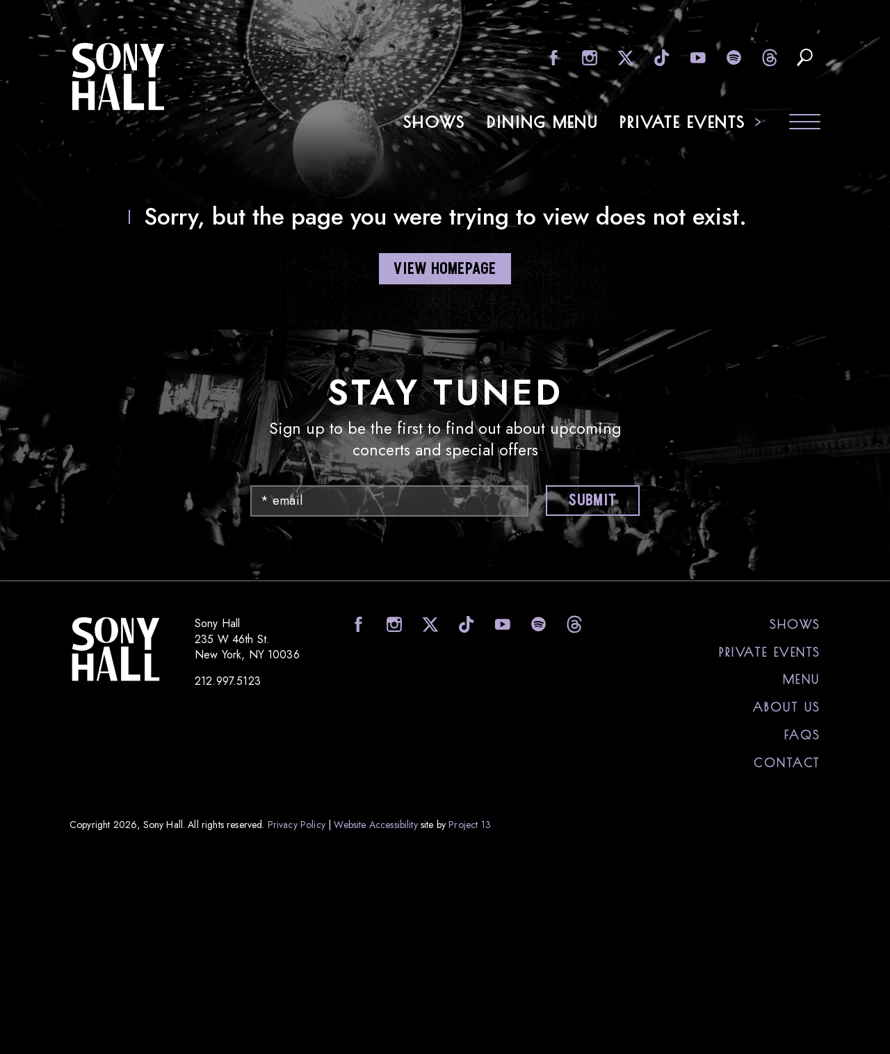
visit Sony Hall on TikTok (660, 57)
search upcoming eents (804, 57)
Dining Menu (543, 121)
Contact (787, 762)
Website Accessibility (375, 824)
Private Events (683, 121)
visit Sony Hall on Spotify (732, 57)
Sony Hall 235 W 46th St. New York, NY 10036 (247, 638)
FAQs (802, 734)
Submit (590, 501)
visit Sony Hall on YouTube (696, 57)
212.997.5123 (228, 680)
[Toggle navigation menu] (805, 123)
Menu (801, 679)
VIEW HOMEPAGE (444, 269)
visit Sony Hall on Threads (768, 57)
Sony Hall (118, 76)
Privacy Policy (296, 824)
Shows (435, 121)
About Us (786, 706)
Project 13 (469, 824)
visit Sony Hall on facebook (551, 57)
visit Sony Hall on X (624, 57)
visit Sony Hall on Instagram (588, 57)
